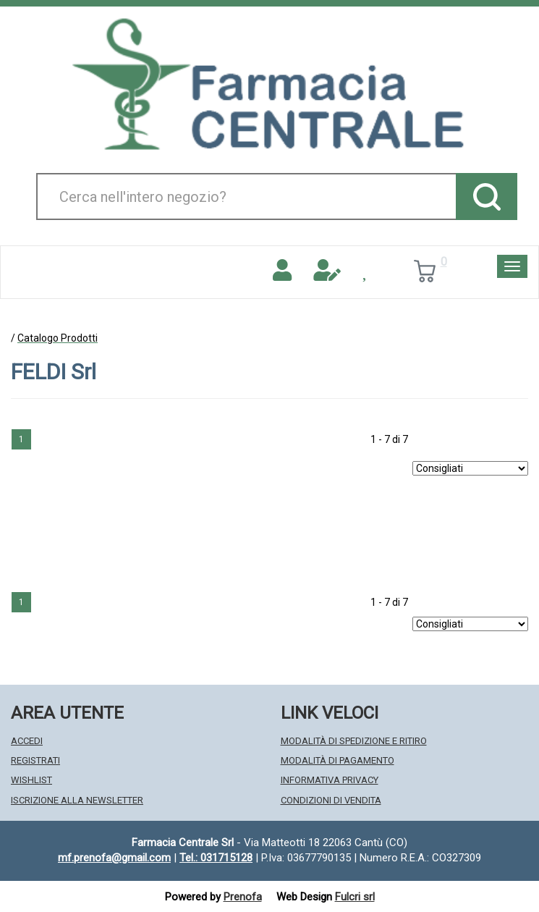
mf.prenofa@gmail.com (114, 857)
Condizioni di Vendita (331, 800)
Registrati (35, 760)
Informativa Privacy (329, 779)
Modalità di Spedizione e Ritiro (354, 740)
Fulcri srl (355, 896)
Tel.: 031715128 (215, 857)
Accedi (27, 740)
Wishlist (31, 779)
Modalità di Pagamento (337, 760)
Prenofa (243, 896)
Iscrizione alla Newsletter (77, 800)
